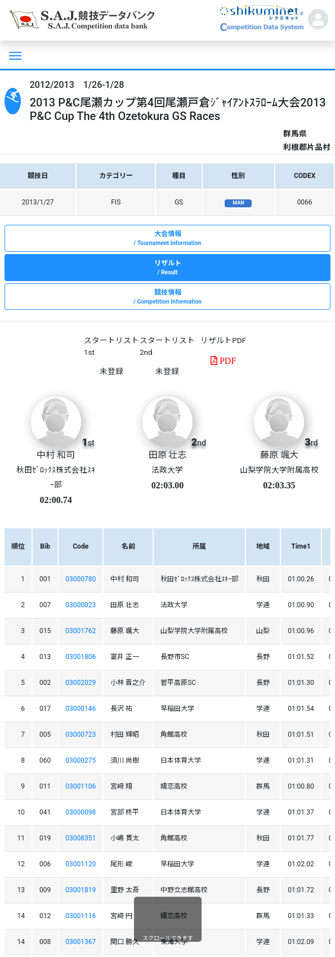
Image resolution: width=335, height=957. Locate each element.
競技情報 (167, 297)
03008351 (80, 838)
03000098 (80, 812)
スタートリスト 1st (111, 346)
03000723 (80, 734)
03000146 (80, 709)
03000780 (80, 579)
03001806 (80, 657)
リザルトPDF (223, 340)
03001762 (80, 631)
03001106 (80, 786)
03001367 (80, 942)
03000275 (80, 760)
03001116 (80, 916)
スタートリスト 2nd (167, 346)
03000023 (80, 605)
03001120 (80, 864)
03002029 (80, 683)
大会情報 (167, 239)
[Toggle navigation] (14, 54)
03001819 (80, 890)
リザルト (167, 268)
